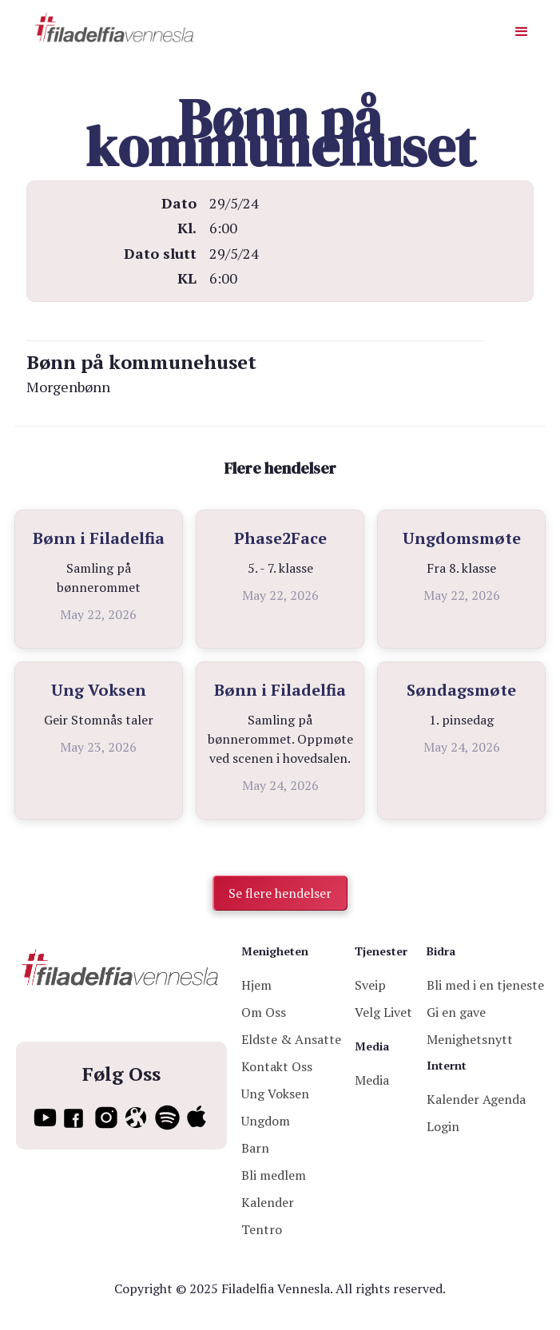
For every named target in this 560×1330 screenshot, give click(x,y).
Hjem (256, 985)
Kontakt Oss (276, 1066)
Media (372, 1080)
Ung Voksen (275, 1093)
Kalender (267, 1202)
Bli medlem (273, 1175)
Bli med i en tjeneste (485, 985)
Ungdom (265, 1121)
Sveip (370, 985)
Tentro (261, 1229)
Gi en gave (456, 1012)
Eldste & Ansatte (291, 1039)
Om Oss (263, 1012)
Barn (255, 1148)
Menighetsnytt (470, 1039)
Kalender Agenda (476, 1099)
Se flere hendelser (280, 893)
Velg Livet (383, 1012)
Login (443, 1126)
